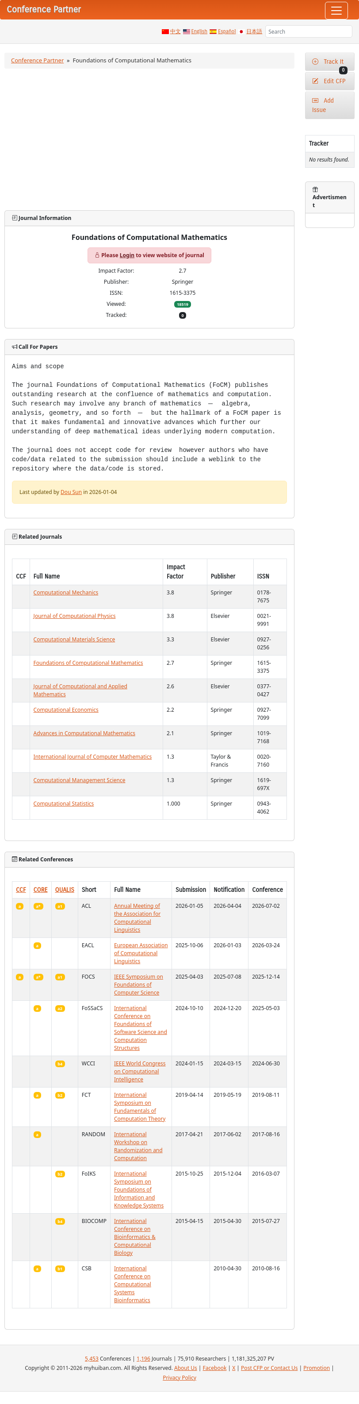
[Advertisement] (149, 139)
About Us (185, 1368)
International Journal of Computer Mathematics (93, 756)
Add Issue (323, 105)
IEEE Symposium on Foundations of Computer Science (138, 984)
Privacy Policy (179, 1377)
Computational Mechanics (66, 592)
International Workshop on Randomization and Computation (138, 1146)
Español (227, 31)
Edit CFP (328, 81)
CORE (41, 890)
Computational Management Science (80, 780)
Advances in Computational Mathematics (84, 733)
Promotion (316, 1368)
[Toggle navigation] (336, 10)
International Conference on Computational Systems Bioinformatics (132, 1284)
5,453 (92, 1358)
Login (127, 255)
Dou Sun (71, 492)
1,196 (143, 1358)
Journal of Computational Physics (75, 616)
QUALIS (64, 890)
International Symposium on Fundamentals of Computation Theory (139, 1106)
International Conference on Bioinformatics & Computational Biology (135, 1237)
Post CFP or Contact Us (269, 1368)
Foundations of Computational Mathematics (88, 663)
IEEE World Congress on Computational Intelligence (140, 1071)
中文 (175, 31)
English (199, 31)
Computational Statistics (64, 803)
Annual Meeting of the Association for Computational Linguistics (137, 917)
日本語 (254, 31)
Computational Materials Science (74, 639)
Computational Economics (66, 710)
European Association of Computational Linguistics (141, 953)
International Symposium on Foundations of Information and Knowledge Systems (139, 1189)
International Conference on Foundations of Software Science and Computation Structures (140, 1028)
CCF (21, 890)
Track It (330, 64)
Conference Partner (37, 60)
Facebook (215, 1368)
